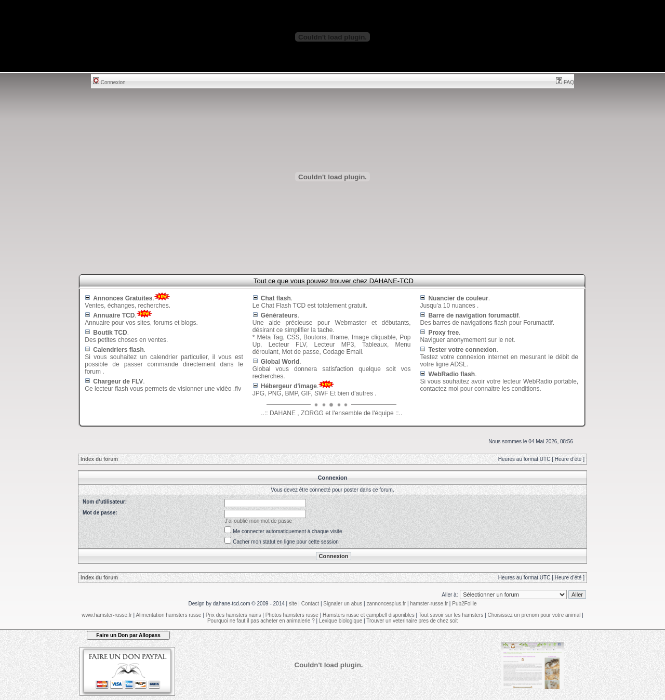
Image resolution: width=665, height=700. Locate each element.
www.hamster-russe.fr (107, 615)
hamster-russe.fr (429, 603)
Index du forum (99, 459)
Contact (310, 603)
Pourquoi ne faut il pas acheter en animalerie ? (261, 621)
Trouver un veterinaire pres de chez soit (412, 621)
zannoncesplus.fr (386, 603)
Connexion (109, 82)
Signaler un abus (342, 603)
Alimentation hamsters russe (168, 615)
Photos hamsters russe (291, 615)
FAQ (565, 82)
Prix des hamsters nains (233, 615)
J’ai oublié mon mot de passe (258, 521)
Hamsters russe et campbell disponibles (369, 615)
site (293, 603)
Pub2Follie (464, 603)
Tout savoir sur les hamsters (451, 615)
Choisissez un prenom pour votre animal (533, 615)
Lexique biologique (340, 621)
